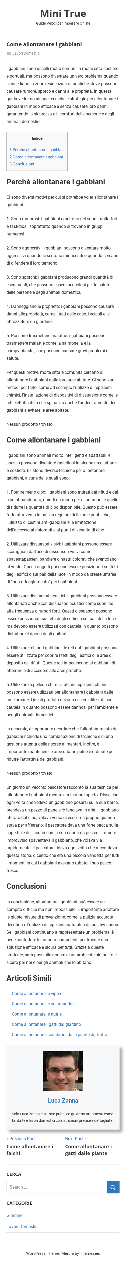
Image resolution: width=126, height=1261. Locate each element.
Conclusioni (21, 164)
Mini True (63, 13)
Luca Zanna (63, 1100)
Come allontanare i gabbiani (36, 157)
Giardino (14, 1215)
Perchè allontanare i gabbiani (37, 149)
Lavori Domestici (26, 53)
